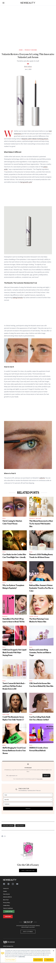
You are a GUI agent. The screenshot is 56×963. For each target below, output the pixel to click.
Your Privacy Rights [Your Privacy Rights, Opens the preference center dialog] (10, 959)
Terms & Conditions (8, 908)
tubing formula (18, 297)
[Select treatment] (28, 804)
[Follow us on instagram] (13, 884)
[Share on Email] (5, 836)
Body (4, 745)
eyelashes (20, 825)
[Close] (53, 950)
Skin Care (6, 714)
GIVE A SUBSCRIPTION (28, 870)
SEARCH (28, 808)
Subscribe (8, 916)
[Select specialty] (28, 799)
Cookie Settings (9, 911)
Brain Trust (6, 899)
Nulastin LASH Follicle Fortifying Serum (35, 139)
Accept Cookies (38, 959)
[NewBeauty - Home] (28, 3)
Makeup (5, 616)
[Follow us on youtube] (17, 884)
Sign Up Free (28, 931)
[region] (28, 955)
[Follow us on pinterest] (8, 884)
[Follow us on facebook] (4, 884)
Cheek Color (33, 616)
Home (21, 50)
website (42, 478)
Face (4, 518)
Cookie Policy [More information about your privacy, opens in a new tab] (21, 956)
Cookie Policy (6, 905)
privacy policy (39, 778)
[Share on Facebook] (2, 836)
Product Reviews (31, 50)
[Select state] (28, 795)
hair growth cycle (26, 182)
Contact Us (6, 888)
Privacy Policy (6, 902)
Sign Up (46, 775)
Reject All (49, 959)
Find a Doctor (6, 894)
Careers (5, 891)
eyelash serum (8, 825)
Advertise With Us (7, 897)
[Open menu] (3, 3)
